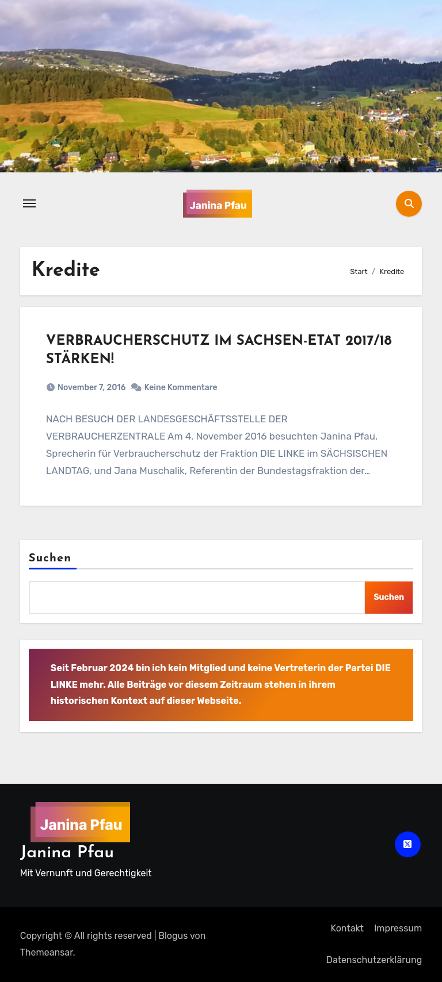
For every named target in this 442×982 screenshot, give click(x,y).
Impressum (398, 928)
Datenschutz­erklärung (374, 959)
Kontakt (347, 928)
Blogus (173, 935)
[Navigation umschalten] (29, 203)
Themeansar (46, 952)
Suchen (50, 558)
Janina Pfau (67, 853)
